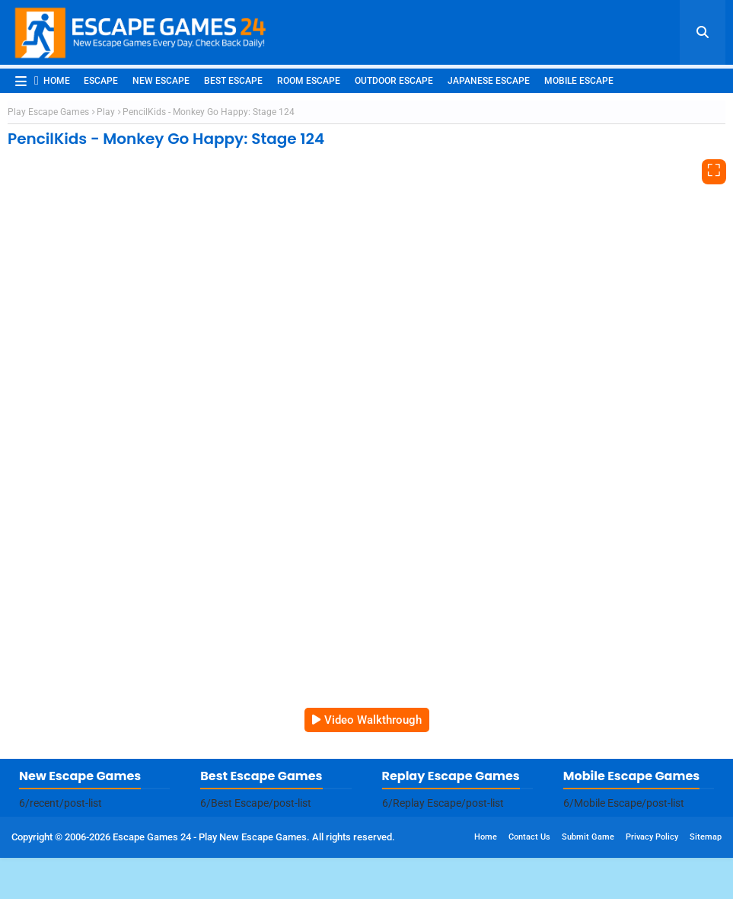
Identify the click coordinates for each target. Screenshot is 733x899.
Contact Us (529, 837)
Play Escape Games (48, 112)
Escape (101, 80)
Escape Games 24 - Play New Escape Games (210, 837)
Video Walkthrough (373, 720)
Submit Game (588, 837)
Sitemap (706, 837)
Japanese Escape (489, 80)
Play (106, 112)
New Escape (161, 80)
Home (52, 80)
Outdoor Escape (394, 80)
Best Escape (233, 80)
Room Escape (308, 80)
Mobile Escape (578, 80)
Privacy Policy (652, 837)
